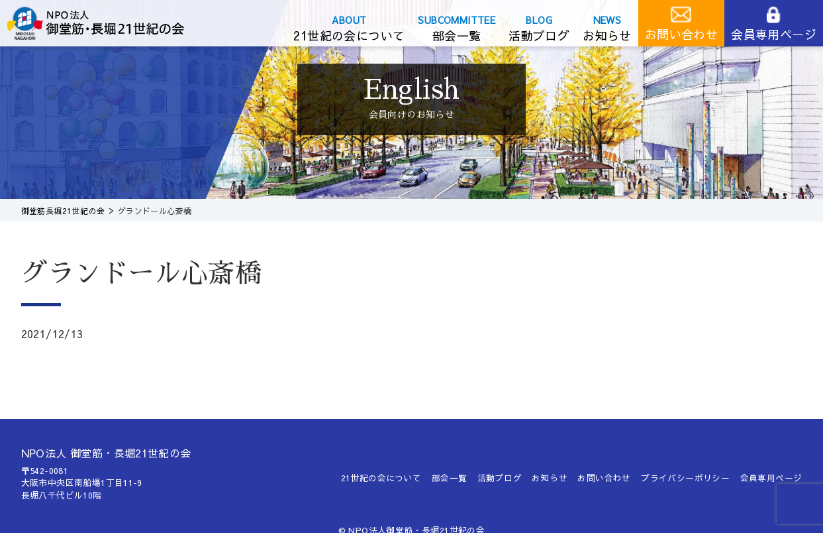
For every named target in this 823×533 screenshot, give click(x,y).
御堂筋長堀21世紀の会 (106, 23)
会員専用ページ (773, 34)
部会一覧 (456, 35)
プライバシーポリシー (685, 477)
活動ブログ (538, 35)
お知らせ (607, 35)
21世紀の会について (349, 35)
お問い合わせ (681, 34)
